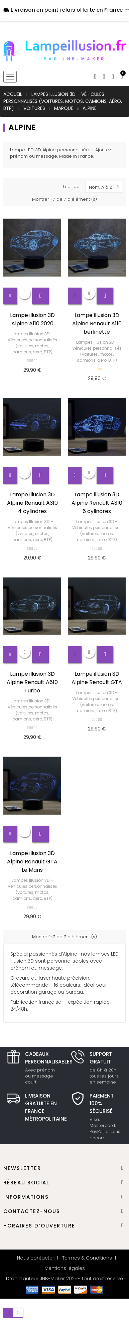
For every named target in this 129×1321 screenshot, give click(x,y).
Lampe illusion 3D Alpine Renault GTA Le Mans (32, 861)
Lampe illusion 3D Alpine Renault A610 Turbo (32, 682)
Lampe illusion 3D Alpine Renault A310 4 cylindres (32, 503)
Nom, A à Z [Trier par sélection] (105, 187)
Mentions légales (64, 1268)
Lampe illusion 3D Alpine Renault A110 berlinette (97, 323)
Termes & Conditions (87, 1258)
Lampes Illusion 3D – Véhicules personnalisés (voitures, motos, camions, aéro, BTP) (32, 343)
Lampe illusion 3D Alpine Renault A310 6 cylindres (97, 503)
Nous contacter (35, 1258)
